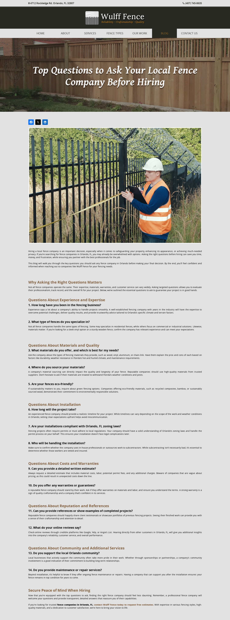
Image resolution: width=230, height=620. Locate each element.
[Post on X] (38, 122)
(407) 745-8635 (192, 3)
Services (90, 33)
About (65, 33)
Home (41, 33)
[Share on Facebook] (31, 122)
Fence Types (115, 33)
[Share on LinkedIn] (45, 122)
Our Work (139, 33)
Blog (164, 33)
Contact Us (189, 33)
